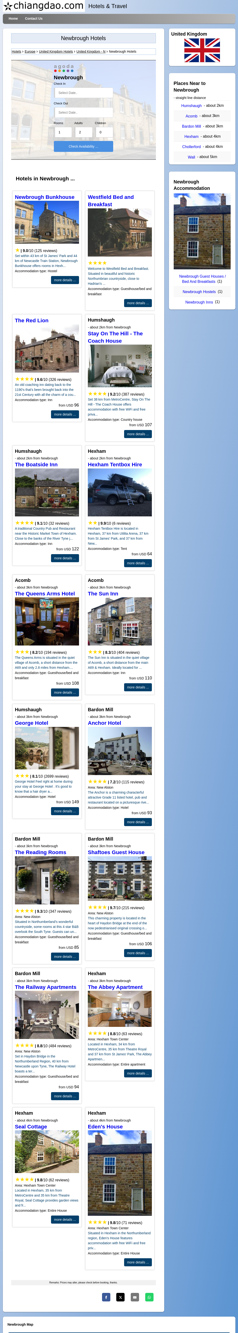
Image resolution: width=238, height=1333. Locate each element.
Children (100, 123)
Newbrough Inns (199, 302)
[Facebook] (106, 1297)
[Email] (135, 1297)
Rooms (58, 123)
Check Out (61, 103)
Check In (60, 83)
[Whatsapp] (149, 1297)
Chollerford (191, 147)
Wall (191, 157)
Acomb (191, 116)
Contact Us (33, 18)
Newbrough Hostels (199, 292)
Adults (78, 123)
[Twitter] (120, 1297)
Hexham (191, 137)
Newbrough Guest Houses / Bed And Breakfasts (202, 279)
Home (13, 18)
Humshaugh (191, 106)
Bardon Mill (191, 126)
